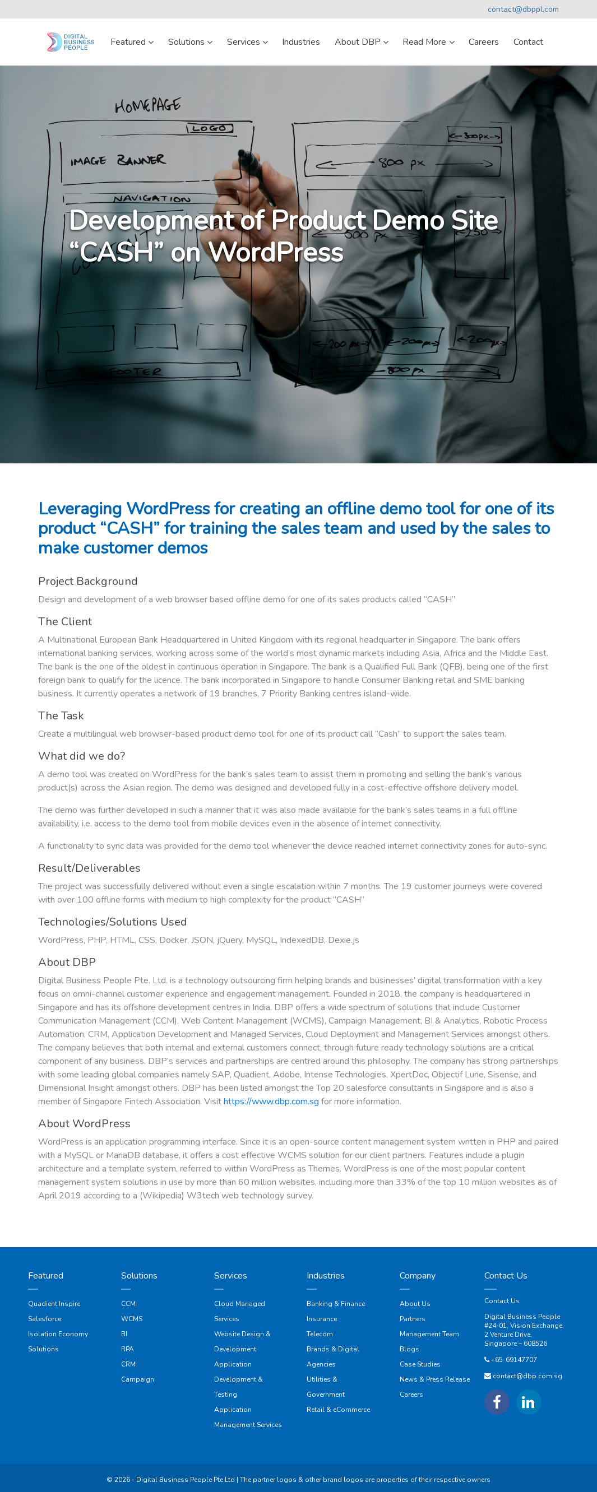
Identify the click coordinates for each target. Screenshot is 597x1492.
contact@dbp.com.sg (527, 1376)
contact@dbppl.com (523, 9)
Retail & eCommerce (338, 1409)
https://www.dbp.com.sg (271, 1101)
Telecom (320, 1334)
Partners (412, 1318)
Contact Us (502, 1300)
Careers (411, 1394)
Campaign (137, 1379)
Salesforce (44, 1318)
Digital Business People (522, 1316)
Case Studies (420, 1364)
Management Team (429, 1334)
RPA (127, 1349)
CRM (128, 1364)
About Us (415, 1303)
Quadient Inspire (54, 1303)
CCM (128, 1303)
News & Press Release (435, 1379)
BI (124, 1334)
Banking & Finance (336, 1303)
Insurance (322, 1318)
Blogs (409, 1349)
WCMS (131, 1318)
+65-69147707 (514, 1359)
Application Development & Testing (238, 1379)
